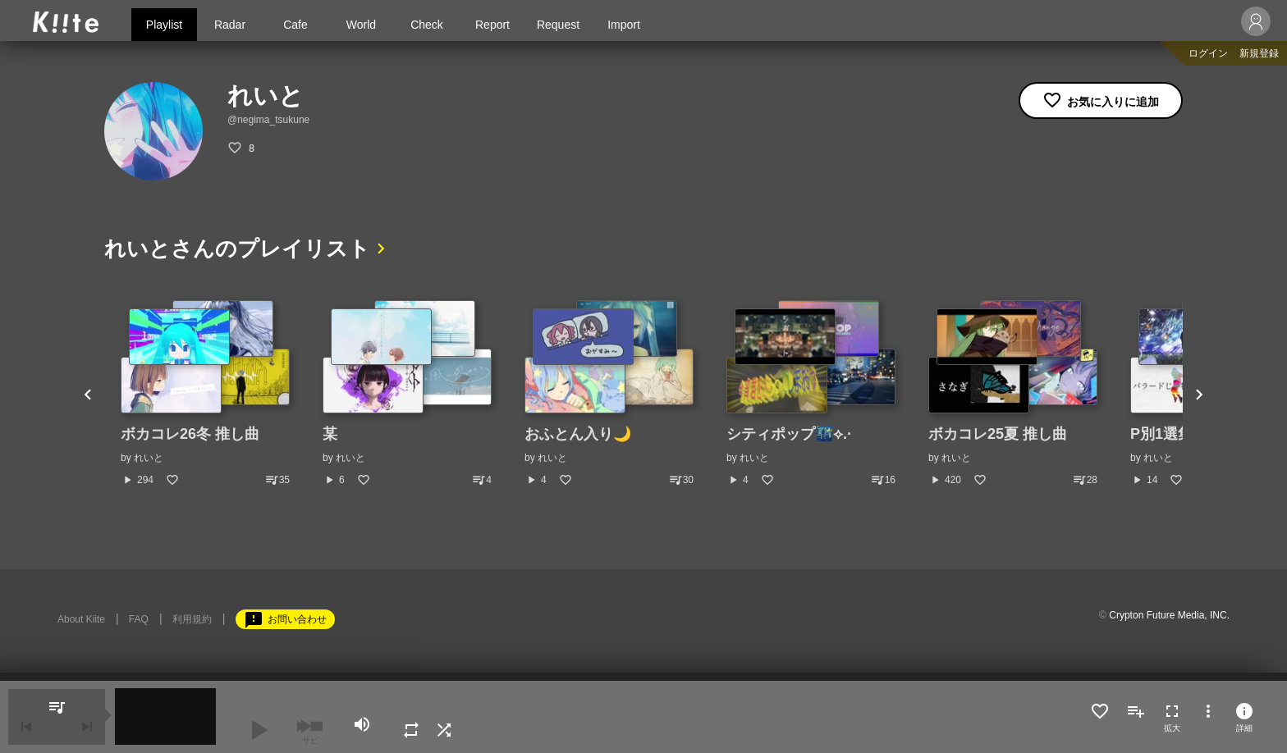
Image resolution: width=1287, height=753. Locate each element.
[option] (205, 394)
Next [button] (1199, 394)
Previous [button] (87, 394)
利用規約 (192, 619)
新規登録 (1259, 53)
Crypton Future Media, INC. (1169, 615)
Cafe (295, 24)
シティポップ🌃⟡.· (788, 434)
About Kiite (81, 619)
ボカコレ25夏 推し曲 (997, 434)
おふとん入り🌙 (577, 434)
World (361, 24)
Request (558, 24)
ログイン (1208, 53)
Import (623, 24)
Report (492, 24)
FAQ (139, 619)
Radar (229, 24)
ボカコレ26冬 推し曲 (190, 434)
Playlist (164, 24)
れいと (148, 457)
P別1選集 (1161, 434)
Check (426, 24)
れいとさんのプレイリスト (237, 248)
